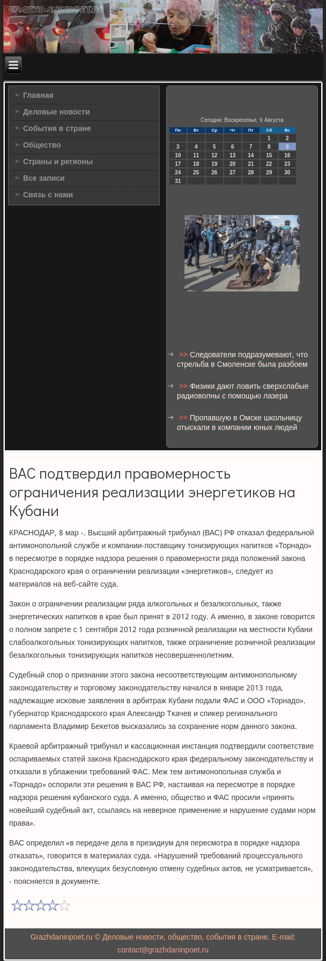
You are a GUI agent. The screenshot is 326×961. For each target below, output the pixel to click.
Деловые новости (56, 112)
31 (178, 181)
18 (196, 164)
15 (269, 155)
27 (232, 172)
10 (178, 155)
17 (178, 164)
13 (232, 155)
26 (214, 172)
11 (196, 155)
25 (196, 172)
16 (287, 155)
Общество (42, 145)
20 (232, 164)
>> (184, 355)
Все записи (44, 178)
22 (269, 164)
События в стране (57, 128)
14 (251, 155)
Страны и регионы (58, 162)
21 (251, 164)
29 (269, 172)
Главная (38, 95)
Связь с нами (48, 195)
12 (214, 155)
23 (287, 164)
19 (214, 164)
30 (287, 172)
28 (251, 172)
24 (178, 172)
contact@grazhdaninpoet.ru (163, 950)
